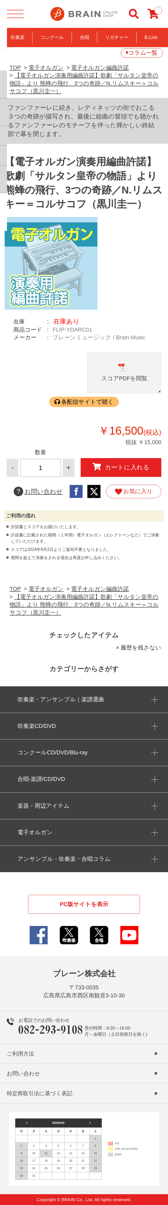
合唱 (84, 37)
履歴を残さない (141, 647)
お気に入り (134, 491)
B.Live (151, 37)
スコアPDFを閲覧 (124, 378)
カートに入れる (121, 467)
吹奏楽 (17, 37)
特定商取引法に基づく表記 (39, 1093)
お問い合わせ (38, 491)
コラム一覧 (142, 52)
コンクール (52, 37)
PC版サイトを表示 (84, 904)
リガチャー (116, 37)
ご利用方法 (20, 1054)
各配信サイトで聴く (87, 402)
